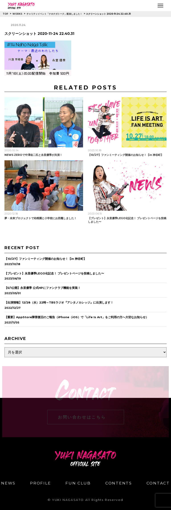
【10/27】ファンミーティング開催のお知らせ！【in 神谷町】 (125, 155)
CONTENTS (118, 483)
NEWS (8, 483)
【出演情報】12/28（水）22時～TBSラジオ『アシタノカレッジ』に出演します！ (58, 302)
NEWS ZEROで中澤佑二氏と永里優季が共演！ (33, 155)
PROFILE (40, 483)
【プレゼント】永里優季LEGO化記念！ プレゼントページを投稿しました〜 (54, 273)
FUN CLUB (78, 483)
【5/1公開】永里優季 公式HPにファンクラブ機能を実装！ (42, 288)
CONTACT (158, 483)
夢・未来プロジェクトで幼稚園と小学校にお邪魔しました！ (40, 218)
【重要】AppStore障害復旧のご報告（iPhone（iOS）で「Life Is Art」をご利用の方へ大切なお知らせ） (76, 317)
